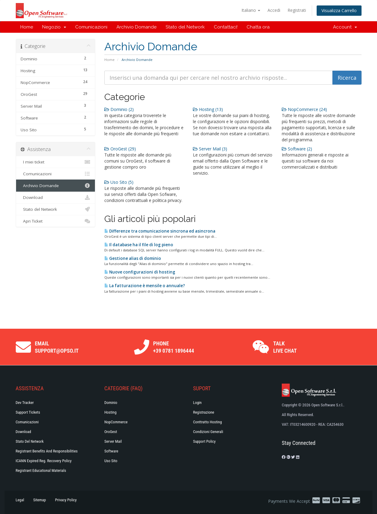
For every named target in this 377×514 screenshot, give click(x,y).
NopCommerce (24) (304, 109)
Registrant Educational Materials (41, 470)
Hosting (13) (208, 109)
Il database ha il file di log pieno (138, 244)
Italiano (250, 10)
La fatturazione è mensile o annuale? (144, 285)
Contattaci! (225, 27)
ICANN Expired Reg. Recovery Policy (44, 461)
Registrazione (203, 412)
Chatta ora (258, 27)
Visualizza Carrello (339, 10)
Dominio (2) (119, 109)
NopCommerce (116, 422)
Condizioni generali (208, 431)
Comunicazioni (91, 27)
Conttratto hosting (207, 422)
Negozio (54, 27)
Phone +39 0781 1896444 (173, 347)
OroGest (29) (120, 149)
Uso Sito (110, 461)
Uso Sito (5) (118, 182)
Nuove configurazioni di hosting (139, 272)
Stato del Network (185, 27)
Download (56, 197)
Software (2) (297, 149)
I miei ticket (56, 162)
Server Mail (113, 441)
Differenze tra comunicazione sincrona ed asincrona (159, 231)
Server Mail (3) (210, 149)
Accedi (274, 10)
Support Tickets (28, 412)
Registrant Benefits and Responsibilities (47, 451)
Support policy (204, 441)
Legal (20, 500)
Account (345, 27)
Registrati (297, 10)
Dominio (110, 402)
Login (197, 402)
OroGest (110, 431)
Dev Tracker (25, 402)
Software (111, 451)
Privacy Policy (66, 500)
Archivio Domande (136, 27)
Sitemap (39, 500)
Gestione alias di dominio (132, 258)
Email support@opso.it (57, 347)
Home (26, 27)
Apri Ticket (56, 221)
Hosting (110, 412)
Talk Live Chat (285, 347)
